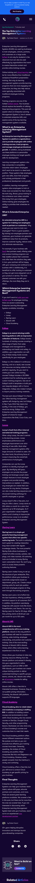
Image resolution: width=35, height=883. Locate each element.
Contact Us (20, 868)
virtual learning (22, 72)
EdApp (5, 328)
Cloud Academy (9, 702)
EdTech (5, 57)
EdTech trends (13, 104)
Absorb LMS (7, 621)
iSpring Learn (8, 527)
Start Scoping (17, 11)
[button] (30, 19)
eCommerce (9, 679)
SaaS (4, 251)
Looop (5, 425)
